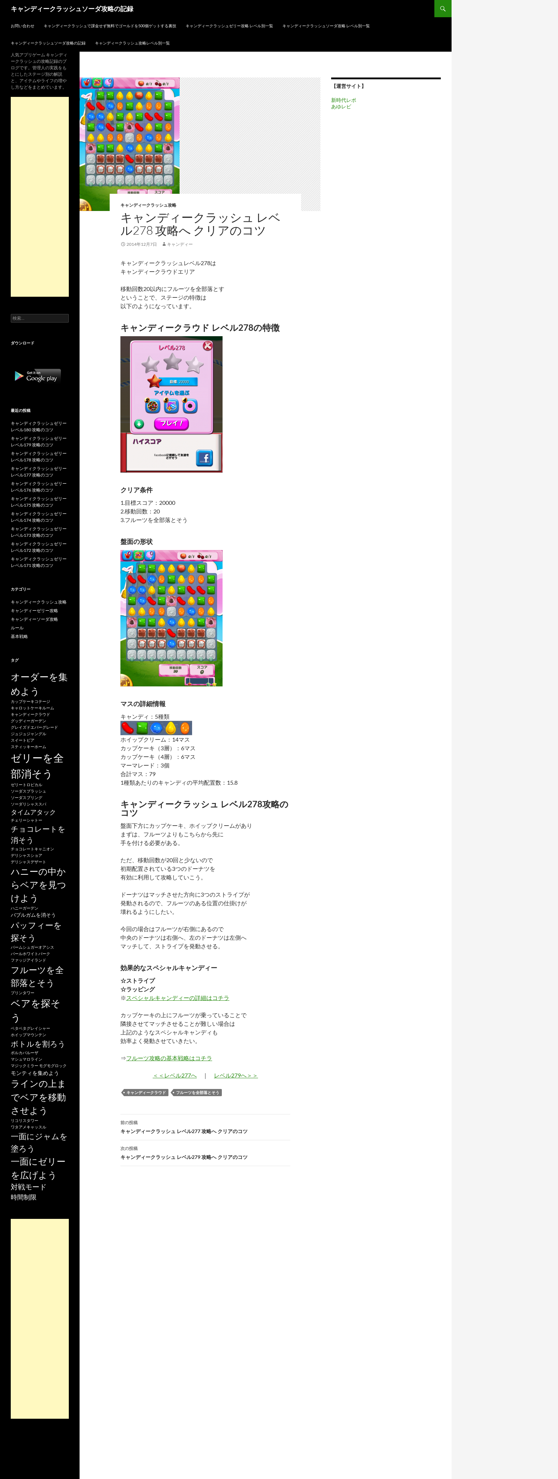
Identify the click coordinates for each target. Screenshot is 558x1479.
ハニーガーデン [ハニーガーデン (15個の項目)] (24, 908)
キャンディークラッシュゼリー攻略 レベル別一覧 (229, 25)
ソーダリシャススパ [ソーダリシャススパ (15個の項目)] (28, 804)
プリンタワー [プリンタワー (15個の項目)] (22, 992)
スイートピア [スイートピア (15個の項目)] (22, 740)
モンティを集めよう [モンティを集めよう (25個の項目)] (35, 1073)
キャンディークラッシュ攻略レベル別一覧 (132, 43)
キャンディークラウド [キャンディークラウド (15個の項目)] (30, 714)
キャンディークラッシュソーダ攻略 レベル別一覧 (326, 25)
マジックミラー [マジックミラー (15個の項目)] (24, 1065)
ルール (17, 627)
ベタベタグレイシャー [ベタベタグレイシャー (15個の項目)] (30, 1028)
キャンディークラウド (146, 1092)
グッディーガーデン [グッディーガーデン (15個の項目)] (28, 720)
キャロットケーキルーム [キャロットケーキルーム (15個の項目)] (32, 707)
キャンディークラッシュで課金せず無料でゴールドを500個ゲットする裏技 (110, 25)
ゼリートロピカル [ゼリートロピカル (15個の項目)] (26, 784)
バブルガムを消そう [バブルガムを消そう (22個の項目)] (33, 915)
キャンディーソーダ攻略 (34, 619)
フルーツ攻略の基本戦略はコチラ (169, 1058)
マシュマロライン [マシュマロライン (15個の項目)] (26, 1059)
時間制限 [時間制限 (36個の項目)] (24, 1197)
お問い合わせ (22, 25)
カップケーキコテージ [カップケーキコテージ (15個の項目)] (30, 701)
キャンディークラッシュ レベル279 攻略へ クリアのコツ (205, 1152)
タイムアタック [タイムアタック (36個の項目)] (33, 812)
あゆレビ (341, 106)
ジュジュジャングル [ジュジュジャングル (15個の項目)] (28, 733)
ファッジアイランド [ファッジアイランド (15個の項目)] (28, 960)
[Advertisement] (40, 197)
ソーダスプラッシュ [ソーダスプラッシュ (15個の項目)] (28, 791)
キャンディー (180, 244)
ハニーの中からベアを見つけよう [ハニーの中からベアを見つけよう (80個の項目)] (38, 884)
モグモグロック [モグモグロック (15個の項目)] (53, 1065)
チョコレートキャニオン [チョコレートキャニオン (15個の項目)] (32, 848)
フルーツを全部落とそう (197, 1092)
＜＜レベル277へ (175, 1075)
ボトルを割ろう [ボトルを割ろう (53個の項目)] (38, 1043)
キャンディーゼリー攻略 (34, 610)
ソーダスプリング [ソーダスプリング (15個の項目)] (26, 797)
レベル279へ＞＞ (236, 1075)
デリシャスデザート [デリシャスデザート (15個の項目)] (28, 861)
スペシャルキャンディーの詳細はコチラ (177, 997)
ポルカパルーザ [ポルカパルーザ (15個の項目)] (24, 1052)
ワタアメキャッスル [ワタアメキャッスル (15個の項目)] (28, 1126)
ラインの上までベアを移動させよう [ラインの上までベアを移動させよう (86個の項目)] (38, 1097)
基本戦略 (19, 636)
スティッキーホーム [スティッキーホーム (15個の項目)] (28, 746)
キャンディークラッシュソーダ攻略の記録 (72, 9)
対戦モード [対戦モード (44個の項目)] (29, 1187)
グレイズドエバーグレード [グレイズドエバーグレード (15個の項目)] (34, 727)
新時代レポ (343, 100)
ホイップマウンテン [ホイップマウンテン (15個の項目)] (28, 1034)
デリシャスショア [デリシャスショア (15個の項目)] (26, 855)
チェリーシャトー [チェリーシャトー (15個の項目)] (26, 820)
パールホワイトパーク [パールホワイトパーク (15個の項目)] (30, 953)
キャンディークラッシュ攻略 (148, 205)
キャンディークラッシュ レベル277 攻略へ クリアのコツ (205, 1126)
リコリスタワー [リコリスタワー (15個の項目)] (24, 1120)
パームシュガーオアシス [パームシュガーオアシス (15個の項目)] (32, 947)
